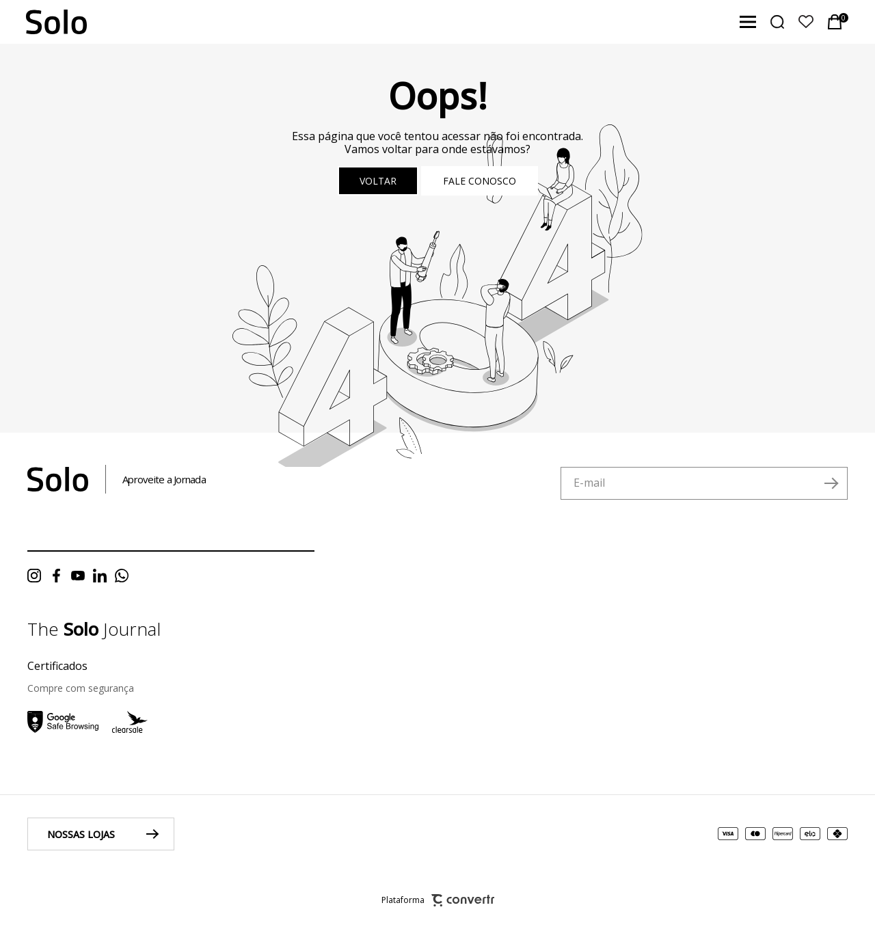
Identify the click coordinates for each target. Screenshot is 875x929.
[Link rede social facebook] (59, 575)
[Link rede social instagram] (37, 575)
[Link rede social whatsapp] (125, 575)
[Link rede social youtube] (81, 575)
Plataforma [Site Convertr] (437, 900)
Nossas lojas (81, 834)
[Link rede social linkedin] (103, 575)
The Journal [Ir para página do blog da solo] (94, 629)
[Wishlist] (806, 22)
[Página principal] (43, 22)
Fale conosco (479, 180)
